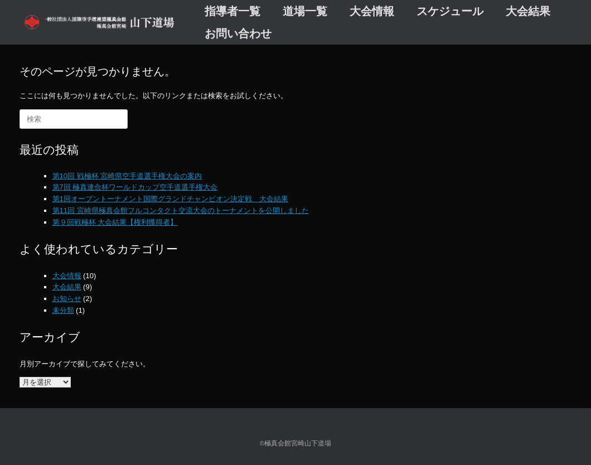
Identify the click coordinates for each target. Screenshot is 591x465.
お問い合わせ (238, 33)
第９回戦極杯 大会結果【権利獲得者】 (115, 222)
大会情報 (372, 11)
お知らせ (66, 298)
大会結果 (528, 11)
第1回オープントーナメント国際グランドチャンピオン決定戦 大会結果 (170, 199)
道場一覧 (305, 11)
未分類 (63, 310)
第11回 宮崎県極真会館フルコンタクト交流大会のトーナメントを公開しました (180, 210)
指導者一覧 (232, 11)
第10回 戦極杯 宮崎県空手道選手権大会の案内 (127, 176)
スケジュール (449, 11)
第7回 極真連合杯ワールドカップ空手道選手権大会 (135, 187)
